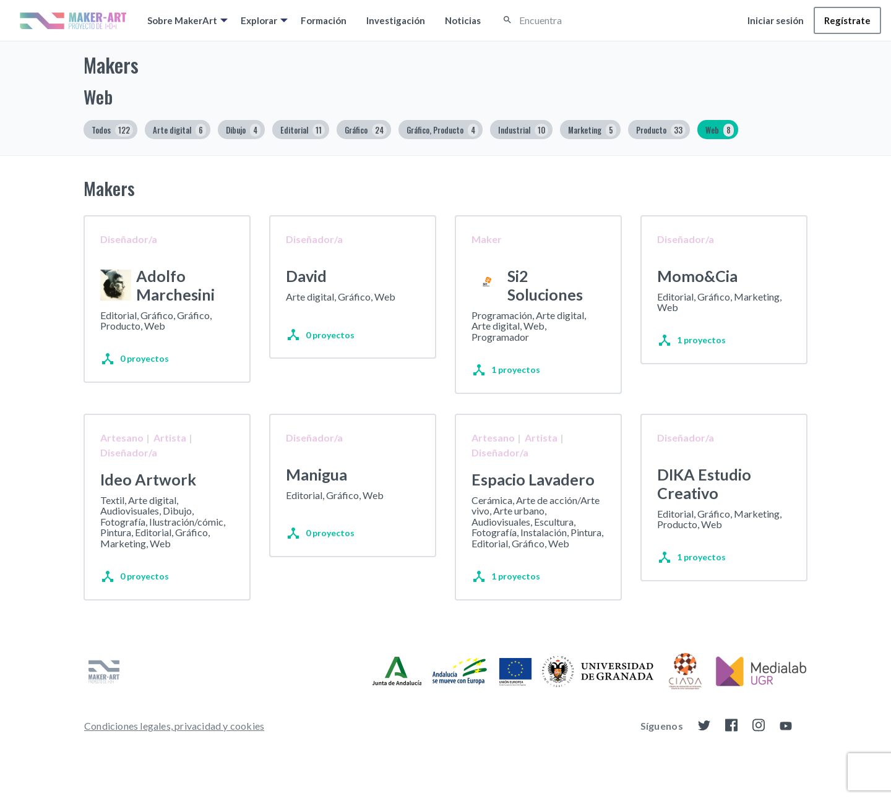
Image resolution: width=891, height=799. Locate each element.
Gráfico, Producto (442, 130)
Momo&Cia (697, 276)
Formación (323, 20)
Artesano (122, 457)
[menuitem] (184, 20)
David (306, 276)
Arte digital (179, 130)
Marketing (592, 130)
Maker (486, 239)
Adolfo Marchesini (175, 285)
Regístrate (847, 20)
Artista (169, 457)
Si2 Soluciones (545, 285)
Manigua (316, 493)
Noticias (463, 20)
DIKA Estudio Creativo (704, 502)
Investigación (395, 20)
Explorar (259, 20)
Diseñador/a (128, 239)
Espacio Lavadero (533, 498)
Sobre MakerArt (182, 20)
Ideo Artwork (148, 498)
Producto (661, 130)
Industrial (523, 130)
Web (719, 130)
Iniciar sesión (775, 20)
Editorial (302, 130)
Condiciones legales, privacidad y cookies (174, 756)
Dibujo (243, 130)
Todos (112, 130)
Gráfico (366, 130)
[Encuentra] (574, 21)
